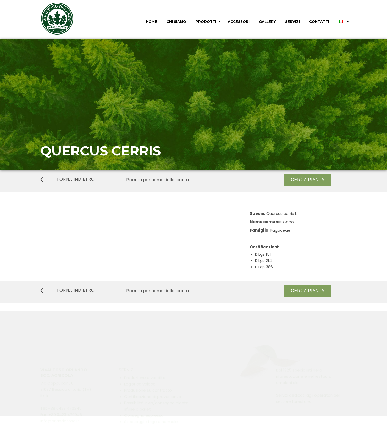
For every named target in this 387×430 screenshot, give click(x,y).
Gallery (267, 21)
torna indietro (67, 179)
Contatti (319, 21)
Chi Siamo (176, 21)
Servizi (292, 21)
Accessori (239, 21)
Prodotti (206, 21)
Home (151, 21)
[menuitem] (151, 21)
